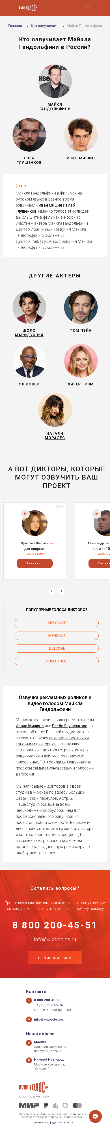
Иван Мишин (50, 205)
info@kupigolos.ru (55, 939)
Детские (57, 648)
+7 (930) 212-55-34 (48, 1005)
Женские (56, 636)
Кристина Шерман (34, 543)
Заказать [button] (34, 563)
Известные (56, 661)
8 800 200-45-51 (55, 925)
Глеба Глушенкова (69, 725)
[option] (34, 540)
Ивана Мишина (30, 725)
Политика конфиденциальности (52, 1122)
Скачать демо (35, 553)
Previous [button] (52, 591)
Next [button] (61, 591)
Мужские (57, 623)
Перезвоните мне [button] (55, 958)
